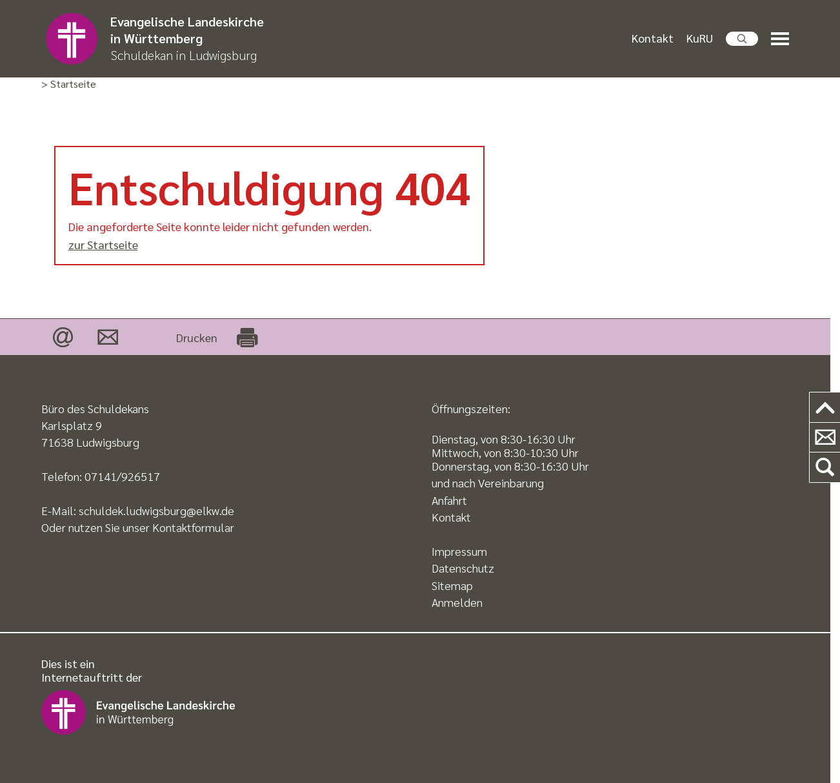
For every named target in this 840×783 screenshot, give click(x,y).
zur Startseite (103, 244)
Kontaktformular (193, 527)
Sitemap (452, 585)
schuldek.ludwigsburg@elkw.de (156, 510)
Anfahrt (449, 500)
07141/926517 (122, 476)
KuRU (699, 38)
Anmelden (457, 602)
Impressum (459, 551)
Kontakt (653, 38)
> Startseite (68, 84)
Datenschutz (463, 567)
